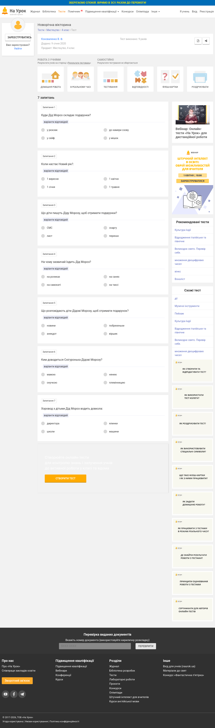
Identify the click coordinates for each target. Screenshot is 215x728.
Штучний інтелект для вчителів (129, 697)
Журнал (35, 11)
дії (176, 298)
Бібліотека (49, 11)
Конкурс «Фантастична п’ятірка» (183, 675)
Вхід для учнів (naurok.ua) (179, 666)
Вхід (194, 11)
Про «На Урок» (11, 666)
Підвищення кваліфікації (102, 11)
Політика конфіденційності (64, 721)
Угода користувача (13, 721)
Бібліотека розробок (122, 670)
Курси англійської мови (124, 701)
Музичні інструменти (187, 306)
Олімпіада (142, 11)
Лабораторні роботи (122, 679)
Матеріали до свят (174, 670)
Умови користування (36, 721)
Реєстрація (207, 11)
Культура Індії (183, 230)
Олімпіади (115, 692)
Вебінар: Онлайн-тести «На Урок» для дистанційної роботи (191, 133)
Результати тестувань (79, 63)
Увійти (18, 48)
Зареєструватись (19, 37)
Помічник (75, 11)
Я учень (184, 11)
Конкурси (128, 11)
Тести (61, 11)
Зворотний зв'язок (17, 680)
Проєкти (114, 683)
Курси (59, 679)
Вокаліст (180, 279)
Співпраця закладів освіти (18, 670)
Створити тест (66, 478)
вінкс (178, 271)
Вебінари (61, 670)
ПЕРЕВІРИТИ (145, 646)
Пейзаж (179, 313)
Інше (155, 11)
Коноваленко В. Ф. (52, 39)
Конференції (63, 675)
